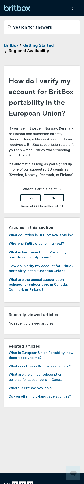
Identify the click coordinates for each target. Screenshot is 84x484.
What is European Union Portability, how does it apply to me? (38, 254)
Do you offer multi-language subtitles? (40, 396)
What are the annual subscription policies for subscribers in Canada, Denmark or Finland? (38, 284)
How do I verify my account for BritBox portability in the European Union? (41, 268)
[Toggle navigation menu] (72, 7)
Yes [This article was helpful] (30, 197)
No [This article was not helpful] (54, 197)
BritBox (11, 45)
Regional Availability (29, 50)
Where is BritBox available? (31, 388)
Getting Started (38, 45)
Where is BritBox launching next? (36, 243)
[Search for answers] (42, 27)
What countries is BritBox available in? (41, 235)
